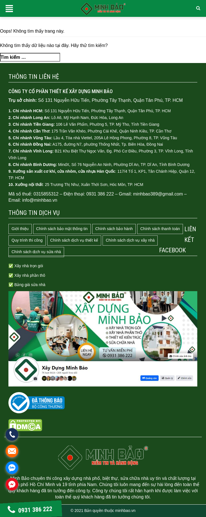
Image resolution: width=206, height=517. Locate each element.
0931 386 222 (30, 510)
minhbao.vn (125, 510)
